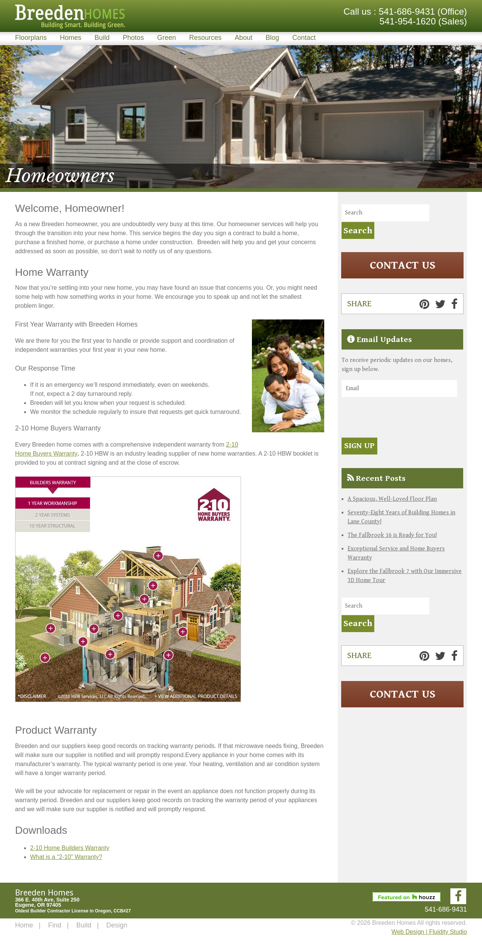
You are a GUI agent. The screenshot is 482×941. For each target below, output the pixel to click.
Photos (133, 37)
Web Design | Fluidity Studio (429, 932)
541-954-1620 (408, 21)
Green (166, 37)
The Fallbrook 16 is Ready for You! (392, 534)
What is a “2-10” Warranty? (66, 857)
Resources (205, 37)
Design (116, 925)
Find (54, 925)
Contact (304, 37)
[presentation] (399, 418)
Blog (272, 37)
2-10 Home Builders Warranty (69, 848)
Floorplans (31, 37)
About (243, 37)
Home (24, 925)
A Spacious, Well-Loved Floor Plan (392, 498)
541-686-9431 (407, 11)
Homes (70, 37)
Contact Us (402, 265)
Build (102, 37)
